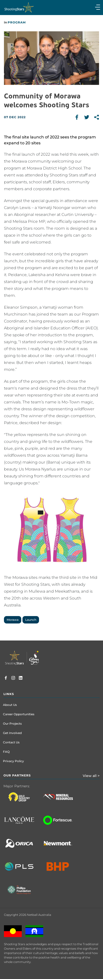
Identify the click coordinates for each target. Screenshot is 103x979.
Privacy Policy (13, 761)
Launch (30, 619)
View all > (91, 775)
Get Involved (12, 733)
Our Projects (12, 723)
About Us (10, 705)
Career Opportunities (18, 714)
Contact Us (11, 742)
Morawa (13, 619)
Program (17, 22)
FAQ (6, 751)
